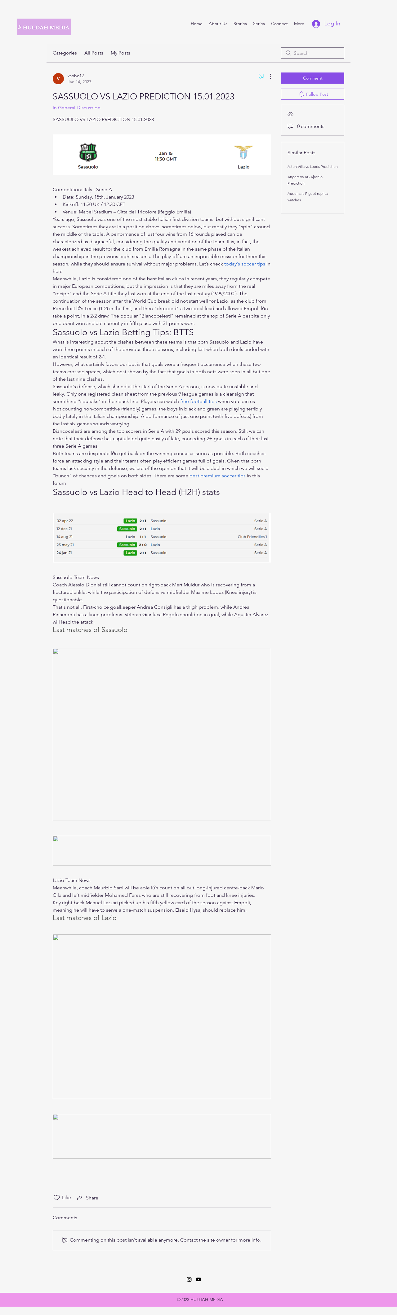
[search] (312, 53)
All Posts (93, 53)
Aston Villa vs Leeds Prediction (313, 166)
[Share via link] (87, 1197)
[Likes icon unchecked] (57, 1197)
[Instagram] (189, 1279)
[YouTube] (198, 1279)
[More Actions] (267, 76)
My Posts (120, 53)
